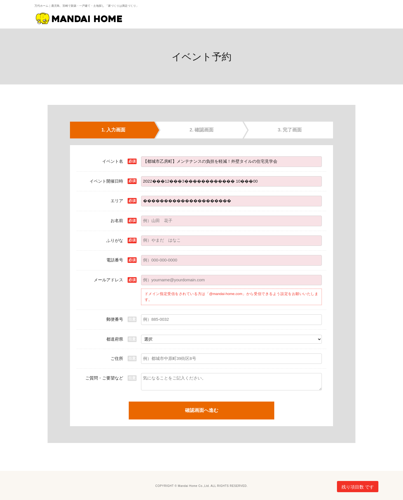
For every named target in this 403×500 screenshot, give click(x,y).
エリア (117, 200)
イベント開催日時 (106, 181)
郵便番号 (114, 319)
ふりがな (114, 240)
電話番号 (114, 260)
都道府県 (114, 339)
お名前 (117, 220)
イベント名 (112, 161)
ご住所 (117, 358)
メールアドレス (108, 279)
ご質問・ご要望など (104, 378)
